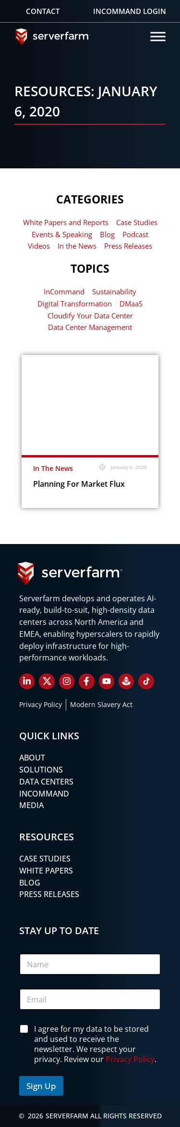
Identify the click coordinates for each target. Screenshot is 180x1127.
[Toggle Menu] (158, 36)
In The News (53, 468)
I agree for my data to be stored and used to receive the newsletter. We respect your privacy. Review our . (95, 1044)
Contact (43, 11)
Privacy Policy (130, 1058)
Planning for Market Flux (79, 484)
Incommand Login (129, 11)
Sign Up (41, 1085)
